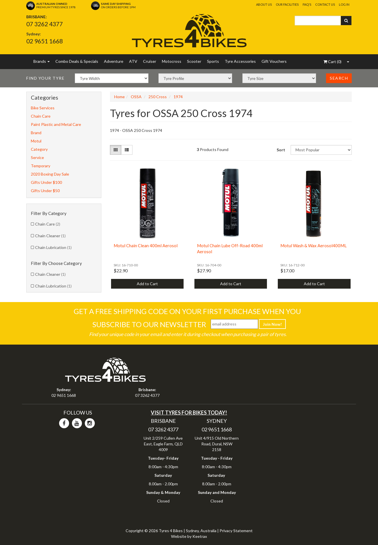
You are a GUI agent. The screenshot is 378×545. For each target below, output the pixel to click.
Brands (41, 61)
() (332, 61)
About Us (264, 4)
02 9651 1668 (44, 41)
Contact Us (325, 4)
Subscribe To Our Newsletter (149, 324)
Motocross (171, 61)
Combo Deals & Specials (76, 61)
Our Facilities (287, 4)
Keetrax (199, 536)
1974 (178, 96)
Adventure (113, 61)
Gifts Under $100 (46, 182)
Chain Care (41, 116)
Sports (213, 61)
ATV (133, 61)
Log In (344, 4)
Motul (36, 140)
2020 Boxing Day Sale (50, 174)
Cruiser (149, 61)
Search (339, 78)
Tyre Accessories (240, 61)
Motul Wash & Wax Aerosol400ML (313, 245)
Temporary (40, 165)
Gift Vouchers (274, 61)
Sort (281, 149)
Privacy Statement (236, 530)
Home (119, 96)
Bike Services (43, 107)
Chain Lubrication (53, 247)
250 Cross (157, 96)
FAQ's (307, 4)
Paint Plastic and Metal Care (56, 124)
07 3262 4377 (44, 23)
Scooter (194, 61)
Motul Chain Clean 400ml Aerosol (146, 245)
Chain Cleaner (50, 235)
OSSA (136, 96)
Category (39, 149)
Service (37, 157)
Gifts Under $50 (45, 190)
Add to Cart (147, 283)
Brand (36, 132)
